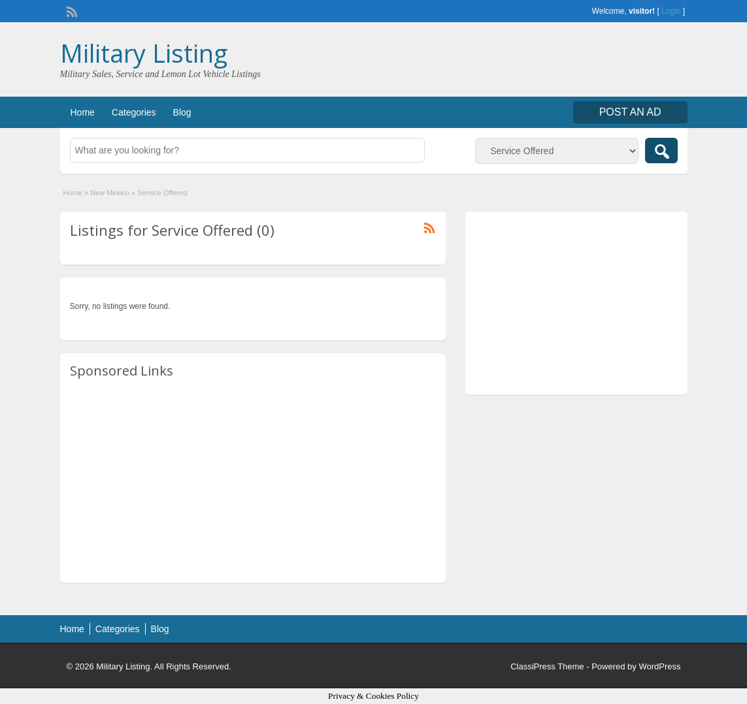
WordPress (659, 666)
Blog (182, 112)
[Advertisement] (253, 481)
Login (670, 11)
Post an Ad (630, 112)
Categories (134, 112)
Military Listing (143, 53)
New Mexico (109, 193)
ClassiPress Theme (547, 666)
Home (83, 112)
